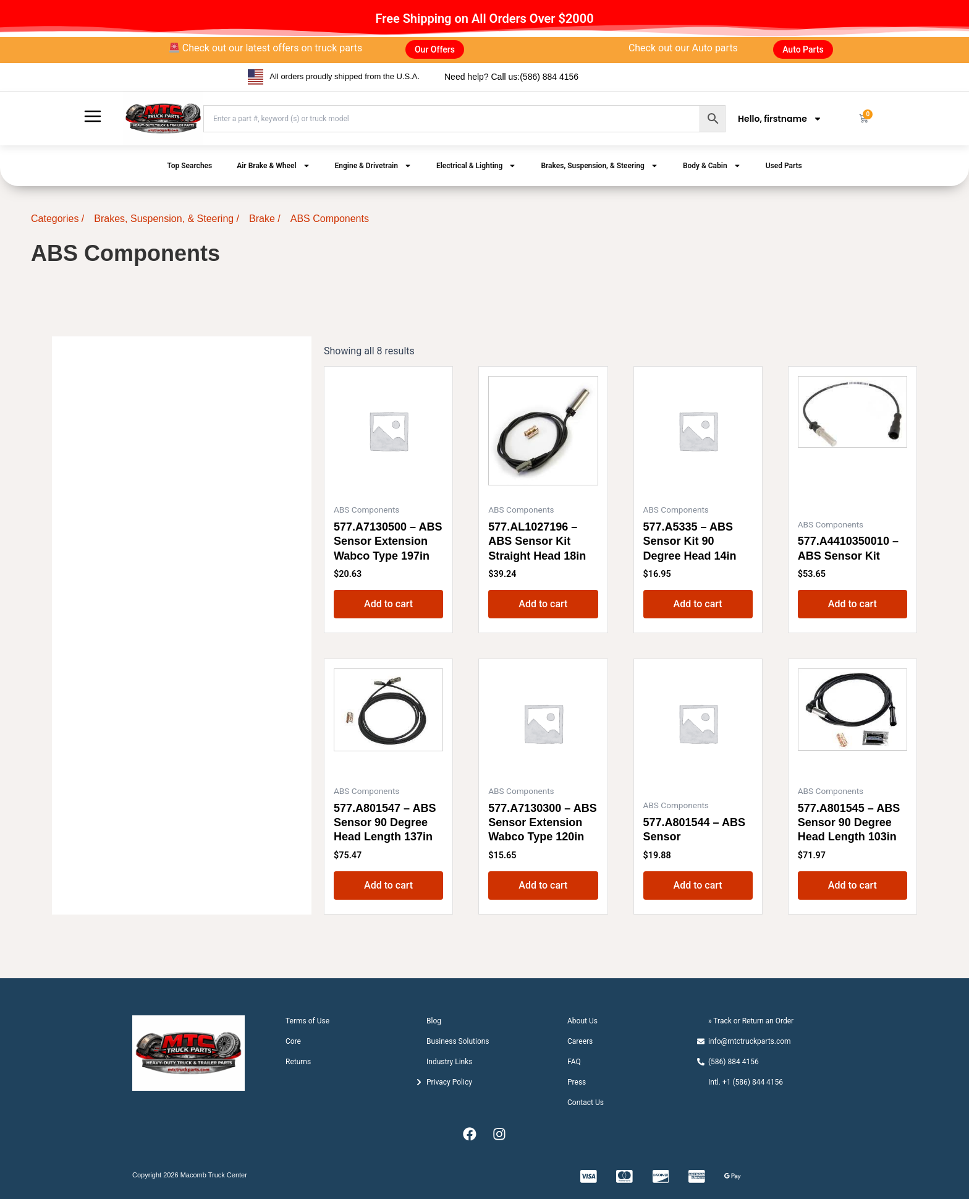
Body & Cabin (712, 166)
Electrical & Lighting (476, 166)
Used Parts (784, 165)
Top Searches (189, 165)
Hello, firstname (780, 118)
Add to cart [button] (388, 604)
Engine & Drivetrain (373, 166)
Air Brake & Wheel (273, 166)
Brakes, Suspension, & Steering (599, 166)
